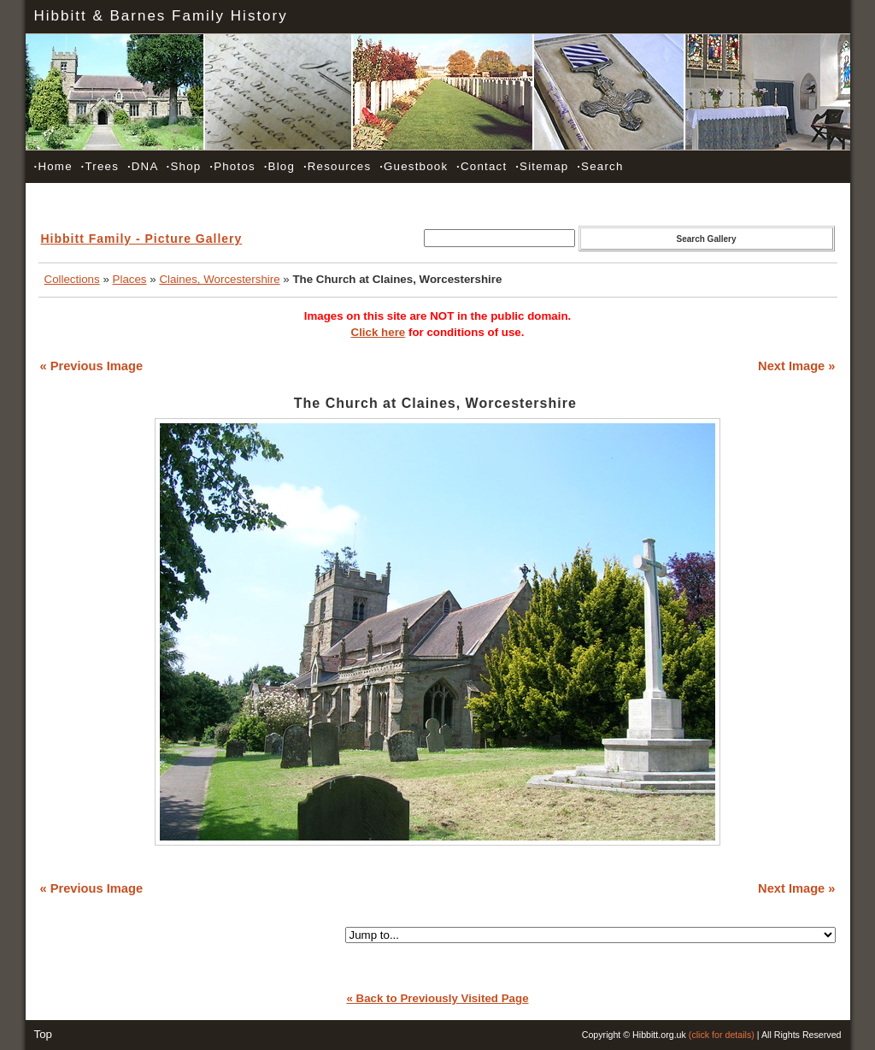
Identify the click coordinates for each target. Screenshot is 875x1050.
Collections (72, 279)
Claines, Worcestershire (219, 279)
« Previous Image (92, 366)
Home (53, 166)
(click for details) (722, 1034)
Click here (378, 332)
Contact (481, 166)
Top (43, 1034)
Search (600, 166)
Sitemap (541, 166)
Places (130, 279)
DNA (142, 166)
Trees (100, 166)
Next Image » (796, 366)
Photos (232, 166)
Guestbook (413, 166)
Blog (279, 166)
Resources (337, 166)
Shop (184, 166)
